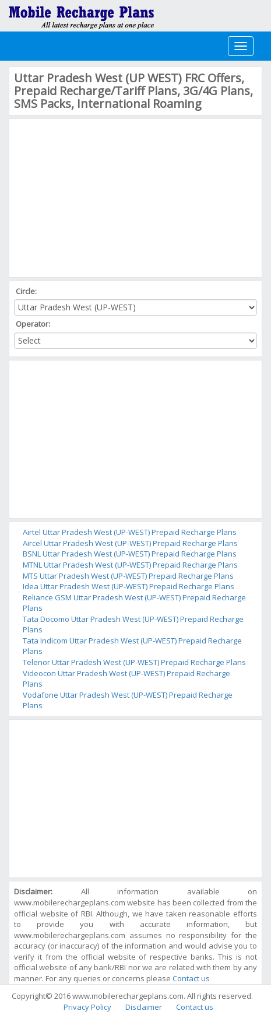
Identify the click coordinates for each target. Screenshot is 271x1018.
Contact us (191, 978)
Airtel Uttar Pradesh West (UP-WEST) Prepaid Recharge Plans (130, 532)
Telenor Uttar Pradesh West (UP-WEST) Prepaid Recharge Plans (134, 662)
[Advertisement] (101, 197)
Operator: (34, 324)
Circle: (27, 291)
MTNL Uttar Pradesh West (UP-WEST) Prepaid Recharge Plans (130, 564)
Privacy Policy (87, 1007)
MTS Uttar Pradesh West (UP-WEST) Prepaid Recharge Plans (128, 576)
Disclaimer (143, 1007)
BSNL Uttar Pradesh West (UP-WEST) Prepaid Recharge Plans (130, 553)
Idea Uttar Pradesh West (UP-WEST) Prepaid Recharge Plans (128, 586)
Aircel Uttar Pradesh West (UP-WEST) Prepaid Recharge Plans (130, 543)
